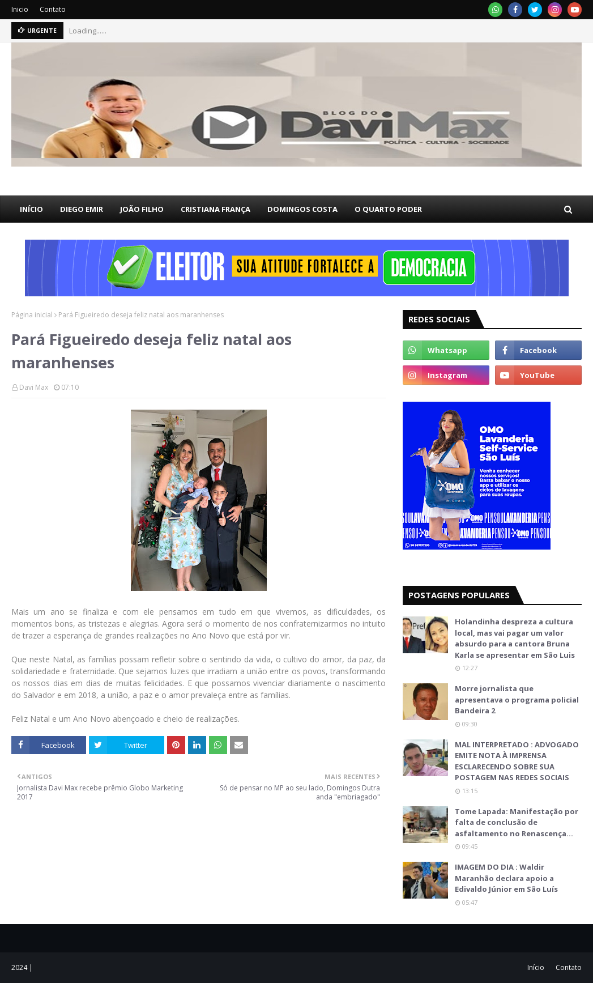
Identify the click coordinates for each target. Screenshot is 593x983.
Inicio (19, 9)
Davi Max (33, 387)
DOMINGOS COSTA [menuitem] (302, 209)
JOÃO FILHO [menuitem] (142, 209)
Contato (53, 9)
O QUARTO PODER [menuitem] (388, 209)
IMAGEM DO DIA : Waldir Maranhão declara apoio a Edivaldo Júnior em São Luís (506, 878)
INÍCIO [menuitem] (31, 209)
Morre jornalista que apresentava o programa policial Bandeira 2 (517, 699)
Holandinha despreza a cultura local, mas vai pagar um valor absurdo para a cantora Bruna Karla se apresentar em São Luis (515, 638)
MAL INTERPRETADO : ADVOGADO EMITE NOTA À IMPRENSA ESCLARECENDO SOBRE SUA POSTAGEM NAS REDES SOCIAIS (517, 761)
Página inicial (32, 315)
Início (535, 967)
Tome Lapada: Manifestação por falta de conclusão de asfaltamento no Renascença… (516, 822)
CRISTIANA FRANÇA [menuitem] (215, 209)
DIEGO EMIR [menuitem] (81, 209)
